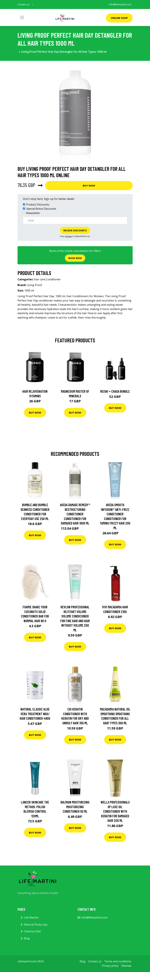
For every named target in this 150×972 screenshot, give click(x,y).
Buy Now (89, 185)
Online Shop (119, 18)
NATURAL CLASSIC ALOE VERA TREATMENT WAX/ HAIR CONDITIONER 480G (35, 713)
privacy (68, 236)
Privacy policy (110, 966)
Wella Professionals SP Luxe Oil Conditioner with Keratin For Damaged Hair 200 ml (115, 811)
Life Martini (31, 917)
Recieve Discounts (75, 230)
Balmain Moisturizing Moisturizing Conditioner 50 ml (75, 806)
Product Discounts (37, 204)
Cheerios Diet (32, 931)
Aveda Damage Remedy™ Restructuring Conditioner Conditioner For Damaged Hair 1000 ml (75, 514)
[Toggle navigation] (22, 17)
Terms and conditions (117, 961)
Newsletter (33, 213)
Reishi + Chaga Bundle (115, 391)
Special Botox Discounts (41, 208)
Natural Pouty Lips (35, 924)
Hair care (39, 279)
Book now (75, 258)
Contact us (94, 961)
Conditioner (53, 279)
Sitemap (126, 966)
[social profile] (33, 4)
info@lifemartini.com (120, 4)
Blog (27, 938)
